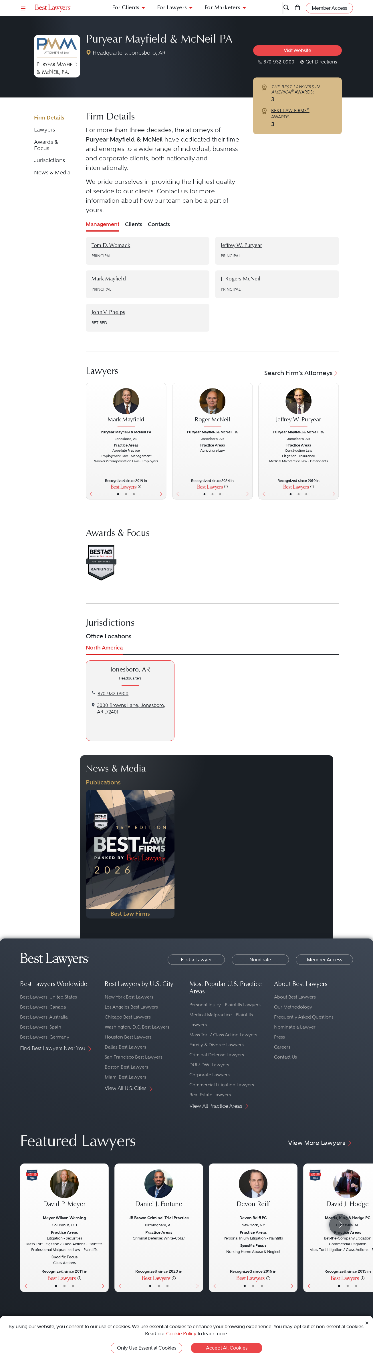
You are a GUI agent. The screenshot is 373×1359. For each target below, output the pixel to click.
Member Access (324, 960)
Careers (282, 1047)
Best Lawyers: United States (48, 997)
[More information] (140, 486)
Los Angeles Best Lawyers (131, 1007)
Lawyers (44, 129)
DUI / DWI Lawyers (209, 1064)
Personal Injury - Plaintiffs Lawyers (225, 1004)
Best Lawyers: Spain (40, 1027)
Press (279, 1037)
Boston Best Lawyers (126, 1067)
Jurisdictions (49, 160)
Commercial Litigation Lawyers (221, 1084)
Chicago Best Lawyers (128, 1017)
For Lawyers (172, 8)
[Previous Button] (90, 441)
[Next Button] (162, 441)
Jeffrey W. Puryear (241, 245)
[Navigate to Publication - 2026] (130, 854)
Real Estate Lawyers (210, 1094)
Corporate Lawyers (209, 1074)
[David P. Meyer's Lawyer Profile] (64, 1191)
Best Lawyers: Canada (43, 1007)
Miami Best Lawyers (125, 1077)
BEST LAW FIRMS (290, 110)
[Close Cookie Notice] (367, 1323)
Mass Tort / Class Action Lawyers (223, 1034)
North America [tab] (104, 647)
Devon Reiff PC (253, 1217)
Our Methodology (293, 1007)
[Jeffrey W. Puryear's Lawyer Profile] (298, 408)
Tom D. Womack (111, 245)
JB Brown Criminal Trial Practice (159, 1217)
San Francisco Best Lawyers (133, 1057)
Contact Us (285, 1057)
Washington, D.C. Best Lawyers (137, 1027)
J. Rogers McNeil (241, 279)
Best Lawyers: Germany (44, 1037)
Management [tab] (102, 224)
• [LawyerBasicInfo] (118, 494)
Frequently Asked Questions (304, 1017)
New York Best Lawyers (129, 997)
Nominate (260, 960)
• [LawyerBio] (126, 494)
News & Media (52, 172)
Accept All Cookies (226, 1348)
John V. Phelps (108, 312)
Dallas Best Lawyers (125, 1047)
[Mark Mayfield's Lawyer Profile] (126, 408)
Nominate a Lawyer (295, 1027)
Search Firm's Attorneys (301, 372)
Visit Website (297, 50)
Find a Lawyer (196, 960)
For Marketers (222, 8)
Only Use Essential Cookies (146, 1348)
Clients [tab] (133, 224)
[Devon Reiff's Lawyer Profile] (253, 1191)
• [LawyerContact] (133, 494)
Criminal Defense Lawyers (216, 1054)
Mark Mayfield (109, 279)
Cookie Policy (181, 1333)
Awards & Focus (46, 145)
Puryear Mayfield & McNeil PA (159, 40)
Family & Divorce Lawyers (216, 1044)
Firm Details (49, 117)
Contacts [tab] (159, 224)
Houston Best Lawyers (128, 1037)
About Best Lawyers (295, 997)
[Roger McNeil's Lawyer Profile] (212, 408)
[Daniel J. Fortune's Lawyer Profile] (158, 1191)
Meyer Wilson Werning (64, 1217)
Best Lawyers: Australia (44, 1017)
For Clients (125, 8)
